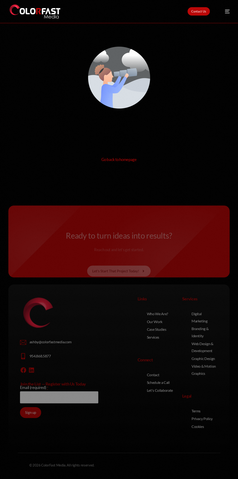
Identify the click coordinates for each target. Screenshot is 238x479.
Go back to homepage (119, 159)
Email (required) (34, 425)
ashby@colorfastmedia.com (51, 380)
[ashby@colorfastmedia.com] (23, 380)
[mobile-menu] (224, 11)
